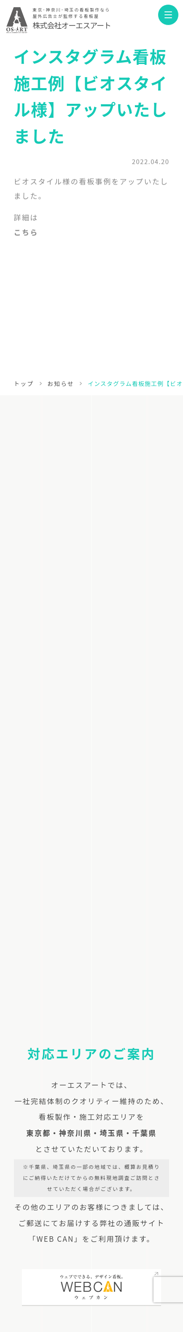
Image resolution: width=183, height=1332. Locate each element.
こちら (26, 234)
